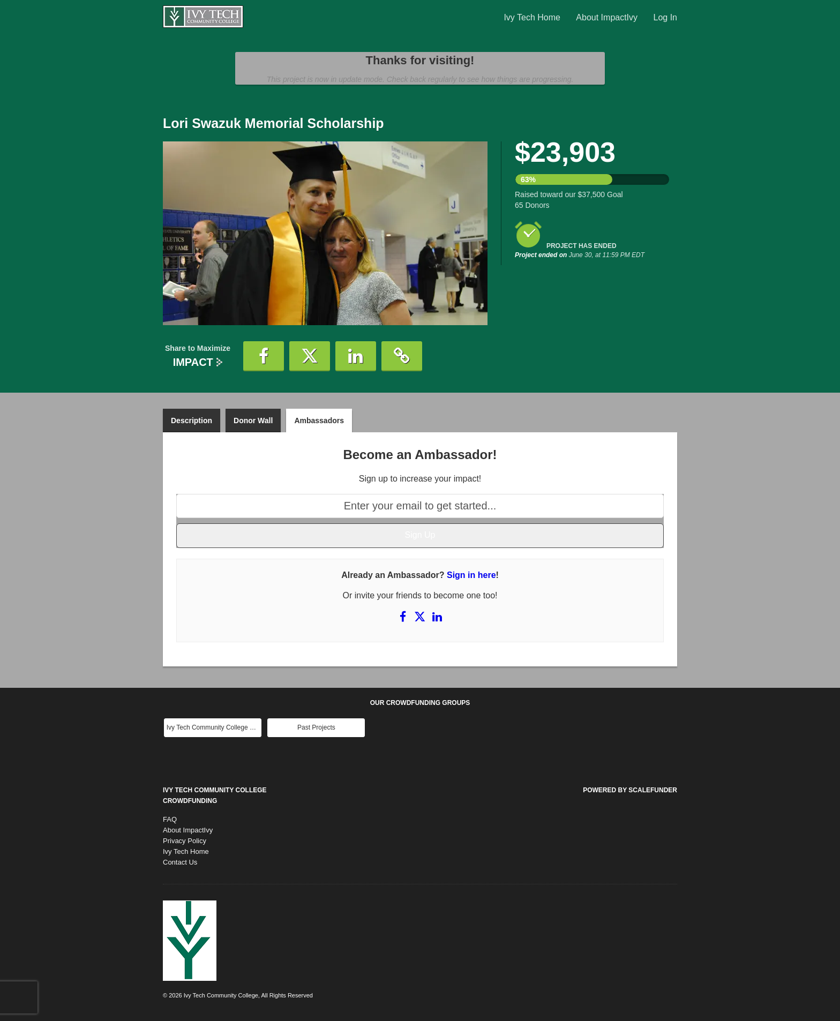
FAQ (170, 819)
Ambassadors (319, 420)
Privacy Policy (184, 841)
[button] (263, 356)
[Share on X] (421, 616)
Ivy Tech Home (533, 17)
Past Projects (316, 727)
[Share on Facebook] (403, 616)
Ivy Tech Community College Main (214, 727)
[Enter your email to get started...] (420, 506)
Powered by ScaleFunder (630, 790)
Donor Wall (253, 420)
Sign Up (420, 534)
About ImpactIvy (608, 17)
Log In (665, 17)
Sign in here (471, 575)
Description (191, 420)
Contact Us (180, 862)
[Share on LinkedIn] (437, 616)
